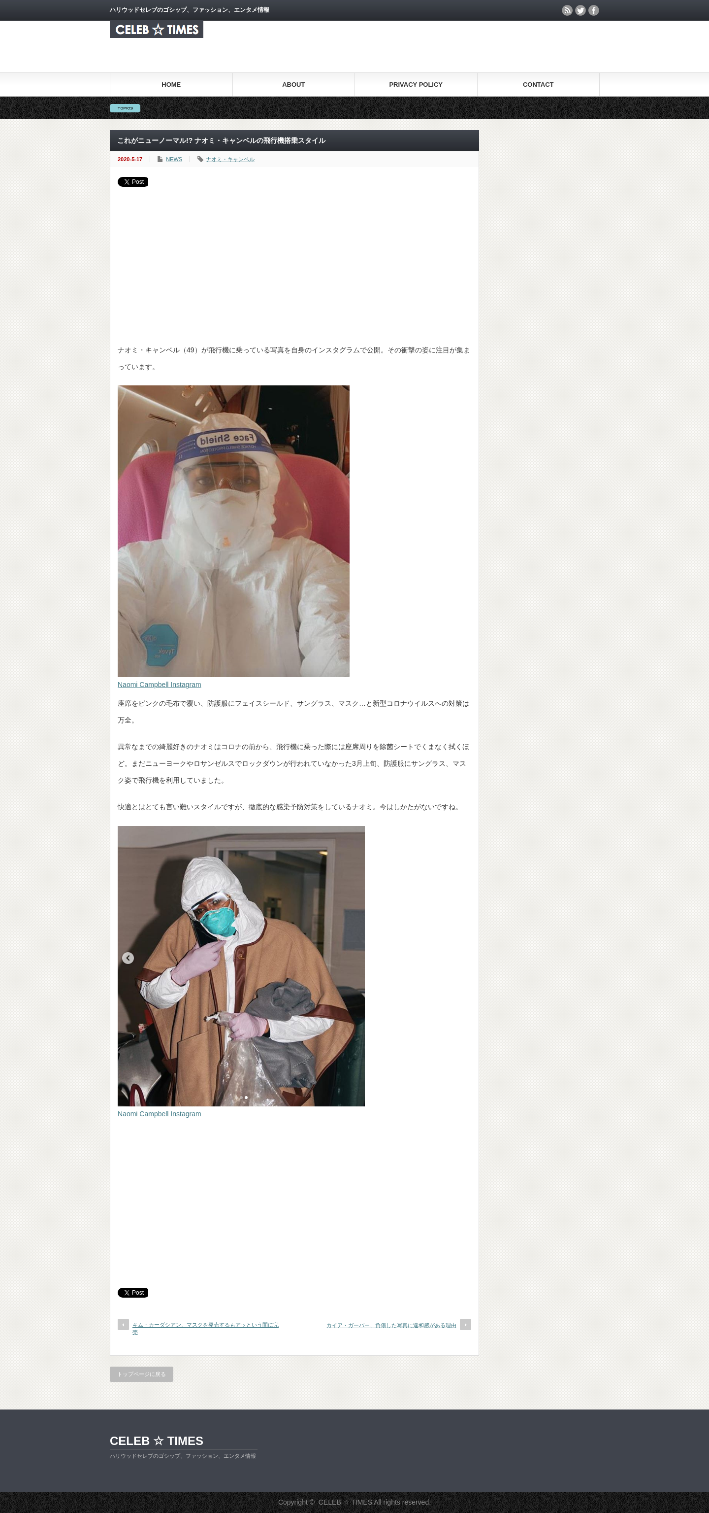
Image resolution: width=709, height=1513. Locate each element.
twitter (580, 10)
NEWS (174, 159)
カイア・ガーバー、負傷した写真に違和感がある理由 (391, 1325)
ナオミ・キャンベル (230, 159)
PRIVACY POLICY (416, 84)
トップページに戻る (141, 1374)
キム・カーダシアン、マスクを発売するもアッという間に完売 (205, 1328)
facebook (593, 10)
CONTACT (538, 84)
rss (567, 10)
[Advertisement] (294, 261)
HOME (171, 84)
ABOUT (293, 84)
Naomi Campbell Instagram (159, 684)
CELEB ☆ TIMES (156, 1440)
